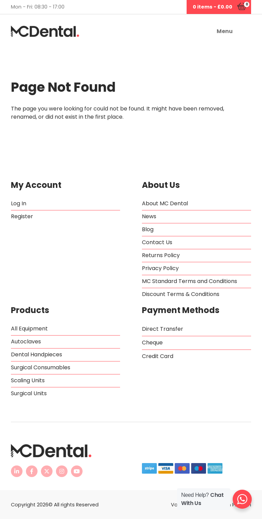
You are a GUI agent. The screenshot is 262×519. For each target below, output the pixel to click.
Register (22, 216)
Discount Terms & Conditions (180, 294)
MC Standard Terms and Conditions (189, 281)
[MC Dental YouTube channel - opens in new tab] (77, 471)
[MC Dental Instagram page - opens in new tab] (62, 471)
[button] (198, 31)
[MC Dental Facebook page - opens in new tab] (32, 471)
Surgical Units (29, 393)
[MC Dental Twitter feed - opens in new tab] (47, 471)
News (149, 216)
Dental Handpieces (36, 354)
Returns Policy (161, 255)
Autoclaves (26, 341)
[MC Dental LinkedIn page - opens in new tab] (17, 471)
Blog (148, 229)
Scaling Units (28, 380)
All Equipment (29, 328)
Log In (18, 203)
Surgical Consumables (40, 367)
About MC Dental (165, 203)
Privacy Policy (160, 268)
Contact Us (157, 242)
